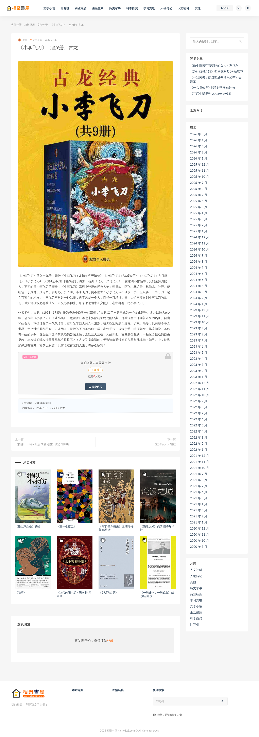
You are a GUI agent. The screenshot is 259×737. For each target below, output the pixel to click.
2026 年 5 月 (198, 134)
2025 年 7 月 (198, 195)
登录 (110, 640)
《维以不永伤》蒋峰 (27, 526)
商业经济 (196, 594)
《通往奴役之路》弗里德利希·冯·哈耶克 (216, 71)
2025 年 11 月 (199, 170)
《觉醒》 (20, 592)
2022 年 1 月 (198, 449)
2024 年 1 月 (198, 304)
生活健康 (196, 612)
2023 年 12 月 (199, 310)
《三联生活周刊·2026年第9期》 (211, 93)
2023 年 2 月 (198, 370)
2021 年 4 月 (198, 504)
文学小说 (42, 24)
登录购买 (95, 386)
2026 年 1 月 (198, 158)
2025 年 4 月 (198, 213)
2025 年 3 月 (198, 219)
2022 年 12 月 (199, 383)
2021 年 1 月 (198, 522)
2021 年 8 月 (198, 480)
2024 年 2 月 (198, 298)
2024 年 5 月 (198, 279)
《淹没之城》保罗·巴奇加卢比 (157, 528)
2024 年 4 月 (198, 286)
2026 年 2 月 (198, 152)
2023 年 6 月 (198, 346)
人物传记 (196, 576)
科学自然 (196, 618)
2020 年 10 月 (199, 540)
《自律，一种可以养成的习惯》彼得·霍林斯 (42, 444)
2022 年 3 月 (198, 437)
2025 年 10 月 (199, 176)
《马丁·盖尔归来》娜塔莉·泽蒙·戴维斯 (116, 528)
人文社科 (196, 570)
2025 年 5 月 (198, 207)
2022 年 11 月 (199, 389)
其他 (193, 582)
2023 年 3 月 (198, 364)
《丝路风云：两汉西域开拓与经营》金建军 (216, 79)
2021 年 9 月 (198, 474)
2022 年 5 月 (198, 425)
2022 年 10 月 (199, 395)
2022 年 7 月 (198, 413)
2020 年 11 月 (199, 534)
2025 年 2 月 (198, 225)
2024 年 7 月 (198, 267)
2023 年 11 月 (199, 316)
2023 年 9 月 (198, 328)
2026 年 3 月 (198, 146)
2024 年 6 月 (198, 273)
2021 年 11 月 (199, 461)
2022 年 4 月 (198, 431)
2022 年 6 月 (198, 419)
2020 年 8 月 (198, 546)
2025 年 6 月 (198, 201)
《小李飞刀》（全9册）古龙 (49, 407)
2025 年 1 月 (198, 231)
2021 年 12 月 (199, 455)
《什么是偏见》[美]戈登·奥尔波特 (212, 87)
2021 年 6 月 (198, 492)
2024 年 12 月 (199, 237)
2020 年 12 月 (199, 528)
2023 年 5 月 (198, 352)
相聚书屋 (29, 24)
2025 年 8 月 (198, 188)
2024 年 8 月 (198, 261)
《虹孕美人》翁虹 (164, 444)
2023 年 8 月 (198, 334)
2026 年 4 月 (198, 140)
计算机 (194, 624)
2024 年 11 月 (199, 243)
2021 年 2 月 (198, 516)
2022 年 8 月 (198, 407)
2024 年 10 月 (199, 249)
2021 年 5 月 (198, 498)
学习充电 (196, 600)
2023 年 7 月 (198, 340)
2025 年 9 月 (198, 182)
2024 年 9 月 (198, 255)
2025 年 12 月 (199, 164)
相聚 (22, 39)
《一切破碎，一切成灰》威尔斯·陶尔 (157, 594)
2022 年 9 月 (198, 401)
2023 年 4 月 (198, 358)
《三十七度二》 (66, 526)
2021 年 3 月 (198, 510)
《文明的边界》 (108, 592)
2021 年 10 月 (199, 467)
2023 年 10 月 (199, 322)
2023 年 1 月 (198, 377)
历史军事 (196, 588)
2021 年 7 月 (198, 486)
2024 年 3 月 (198, 292)
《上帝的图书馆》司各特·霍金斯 (74, 594)
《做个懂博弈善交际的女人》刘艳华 (214, 65)
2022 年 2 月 (198, 443)
